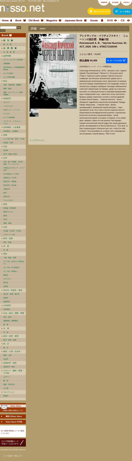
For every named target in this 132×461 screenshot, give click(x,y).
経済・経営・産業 (10, 336)
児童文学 (6, 189)
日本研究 (7, 305)
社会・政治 (7, 317)
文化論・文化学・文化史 (12, 231)
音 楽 (5, 219)
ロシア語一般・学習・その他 (13, 139)
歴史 (5, 254)
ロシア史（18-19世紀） (11, 267)
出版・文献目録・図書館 (12, 85)
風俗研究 (6, 302)
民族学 (5, 298)
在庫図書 (6, 63)
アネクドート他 (9, 235)
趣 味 (5, 381)
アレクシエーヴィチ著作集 (13, 60)
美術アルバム (8, 212)
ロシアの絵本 (8, 73)
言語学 (5, 150)
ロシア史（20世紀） (10, 271)
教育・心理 (7, 355)
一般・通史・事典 (9, 258)
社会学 (5, 359)
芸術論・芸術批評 (9, 208)
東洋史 (5, 283)
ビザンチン (7, 279)
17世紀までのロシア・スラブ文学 (14, 169)
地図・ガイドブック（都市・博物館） (13, 93)
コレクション (9, 392)
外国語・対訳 (8, 143)
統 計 (6, 344)
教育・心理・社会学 (11, 351)
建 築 (5, 216)
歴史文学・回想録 (9, 181)
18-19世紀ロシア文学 (11, 174)
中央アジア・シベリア (11, 110)
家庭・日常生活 (9, 384)
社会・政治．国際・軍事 (13, 313)
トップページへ (37, 140)
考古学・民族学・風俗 (12, 290)
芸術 (5, 204)
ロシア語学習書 (9, 77)
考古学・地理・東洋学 (11, 294)
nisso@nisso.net (53, 1)
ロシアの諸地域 (9, 117)
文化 (5, 227)
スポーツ (6, 377)
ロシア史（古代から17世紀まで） (14, 263)
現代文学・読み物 (9, 185)
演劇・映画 (7, 223)
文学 (5, 158)
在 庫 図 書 (9, 52)
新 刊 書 (7, 44)
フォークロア (8, 200)
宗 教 (6, 246)
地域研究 (7, 98)
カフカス (6, 114)
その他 (5, 388)
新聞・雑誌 (7, 89)
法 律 (6, 328)
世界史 (5, 286)
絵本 (5, 193)
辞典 (5, 135)
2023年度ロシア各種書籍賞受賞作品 (14, 68)
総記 (5, 81)
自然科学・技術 (10, 363)
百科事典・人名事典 (11, 127)
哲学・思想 (8, 238)
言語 (5, 146)
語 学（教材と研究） (10, 154)
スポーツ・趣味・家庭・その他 (13, 371)
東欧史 (5, 275)
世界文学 (6, 197)
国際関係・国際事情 (10, 321)
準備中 (5, 396)
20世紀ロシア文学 (9, 178)
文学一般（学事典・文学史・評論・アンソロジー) (13, 163)
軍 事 (5, 324)
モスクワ (6, 102)
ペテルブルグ (8, 106)
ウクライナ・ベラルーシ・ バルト (13, 122)
